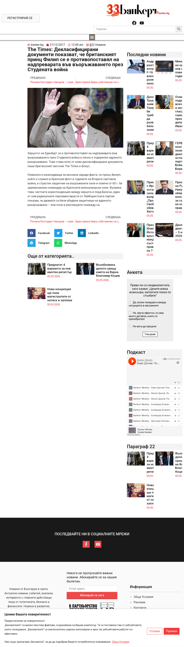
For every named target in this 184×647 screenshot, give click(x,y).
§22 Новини (98, 44)
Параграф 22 (141, 446)
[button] (92, 37)
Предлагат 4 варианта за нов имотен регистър (59, 268)
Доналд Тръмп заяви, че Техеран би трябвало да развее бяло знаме (153, 113)
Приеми (171, 631)
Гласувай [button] (150, 334)
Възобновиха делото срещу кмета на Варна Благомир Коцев (108, 270)
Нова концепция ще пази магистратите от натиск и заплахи (59, 294)
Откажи (154, 631)
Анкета (134, 272)
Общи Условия (120, 641)
